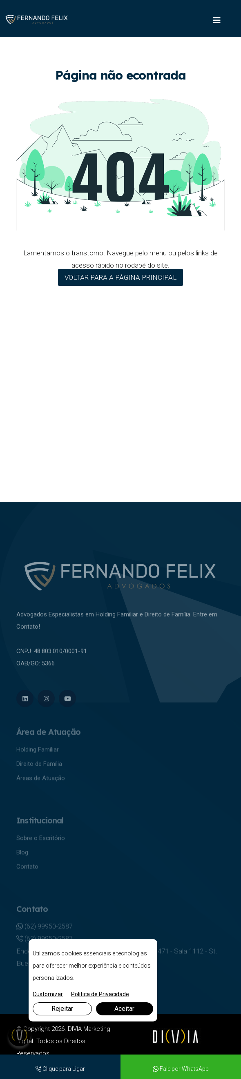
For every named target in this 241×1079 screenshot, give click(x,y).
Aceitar (124, 1009)
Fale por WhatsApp (181, 1069)
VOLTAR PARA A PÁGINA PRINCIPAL (120, 277)
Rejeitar (62, 1009)
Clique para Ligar (60, 1069)
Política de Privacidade (100, 994)
